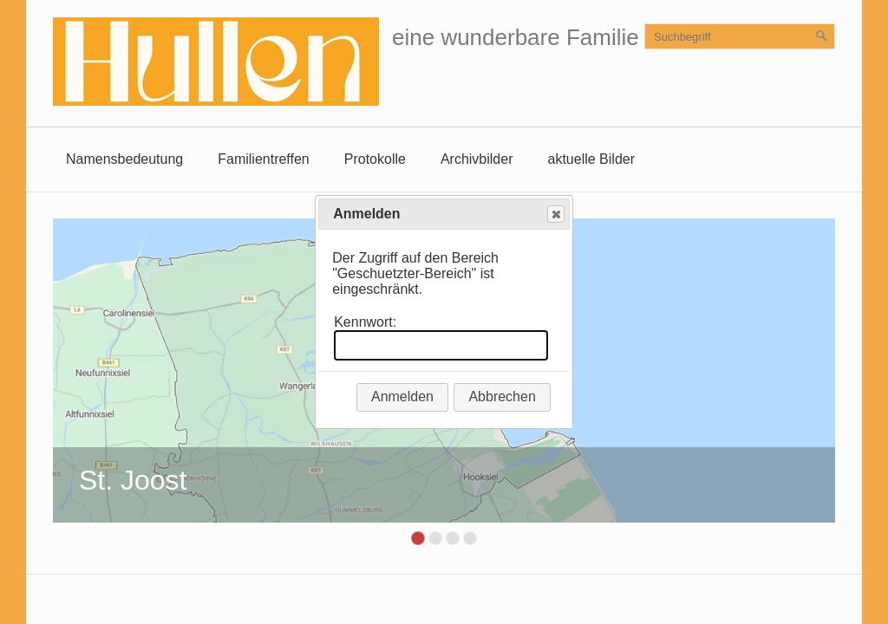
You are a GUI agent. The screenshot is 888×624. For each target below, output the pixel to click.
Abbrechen (501, 396)
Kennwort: (365, 322)
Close (555, 214)
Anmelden (402, 396)
